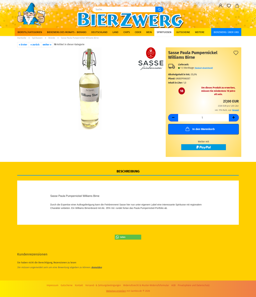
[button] (220, 6)
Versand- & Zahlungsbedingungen (103, 285)
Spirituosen (164, 32)
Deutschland (99, 32)
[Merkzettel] (229, 6)
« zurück (35, 44)
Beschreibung (128, 171)
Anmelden (96, 267)
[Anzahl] (203, 117)
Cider (138, 32)
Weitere (199, 32)
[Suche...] (159, 9)
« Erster (23, 44)
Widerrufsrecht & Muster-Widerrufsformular (146, 285)
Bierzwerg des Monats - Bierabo (66, 32)
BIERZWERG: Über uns (226, 32)
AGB (173, 285)
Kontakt (79, 285)
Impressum (52, 285)
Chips (126, 32)
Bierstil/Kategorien (30, 32)
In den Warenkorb (200, 129)
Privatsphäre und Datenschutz (194, 285)
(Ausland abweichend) (204, 68)
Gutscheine (183, 32)
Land (115, 32)
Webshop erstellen (116, 291)
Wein (149, 32)
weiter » (47, 44)
